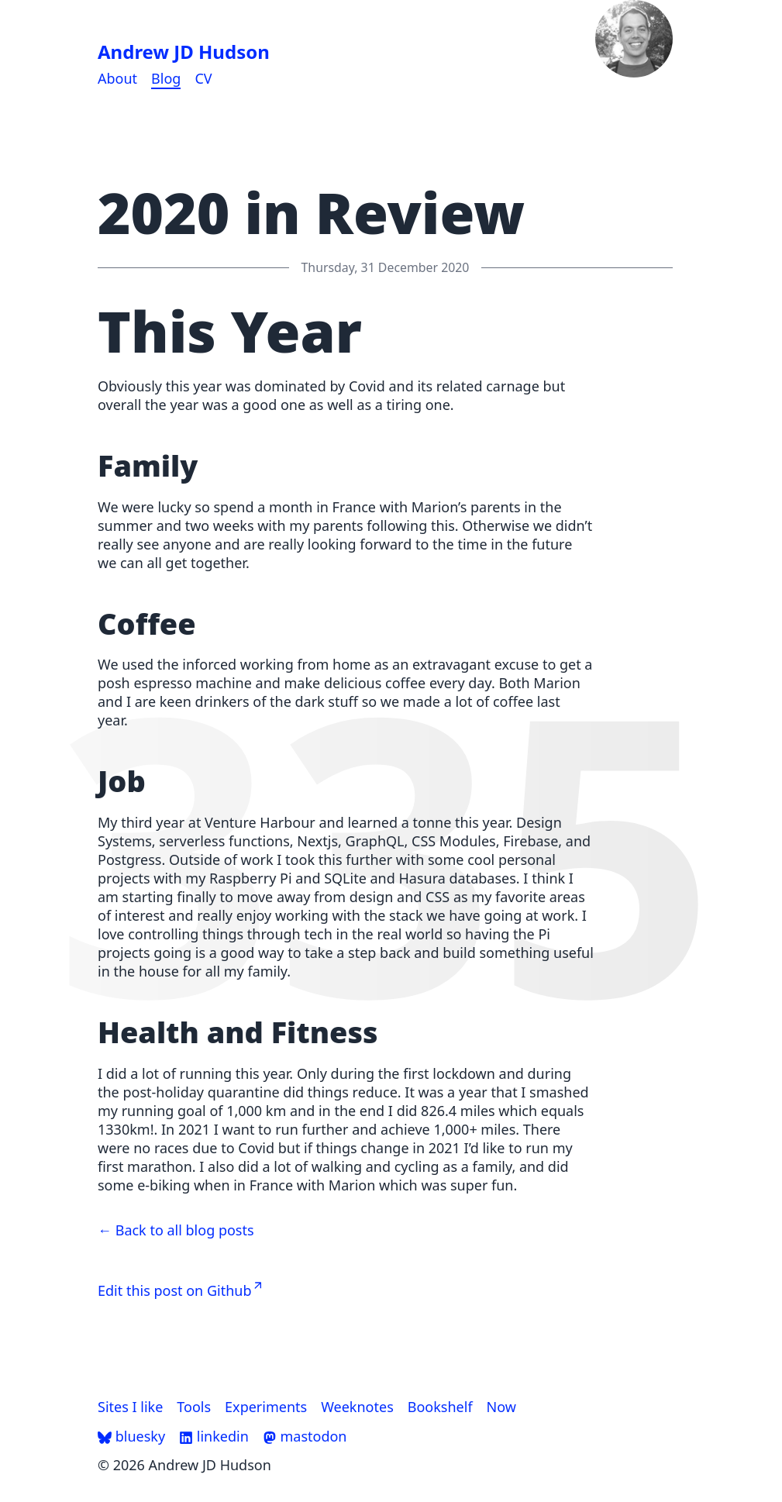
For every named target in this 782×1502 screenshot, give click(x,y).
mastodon (305, 1436)
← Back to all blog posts (176, 1230)
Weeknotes (357, 1406)
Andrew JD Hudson (184, 52)
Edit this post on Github (181, 1290)
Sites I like (130, 1406)
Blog (166, 78)
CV (203, 78)
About (117, 78)
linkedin (214, 1436)
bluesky (131, 1436)
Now (501, 1406)
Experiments (266, 1406)
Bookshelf (440, 1406)
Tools (194, 1406)
